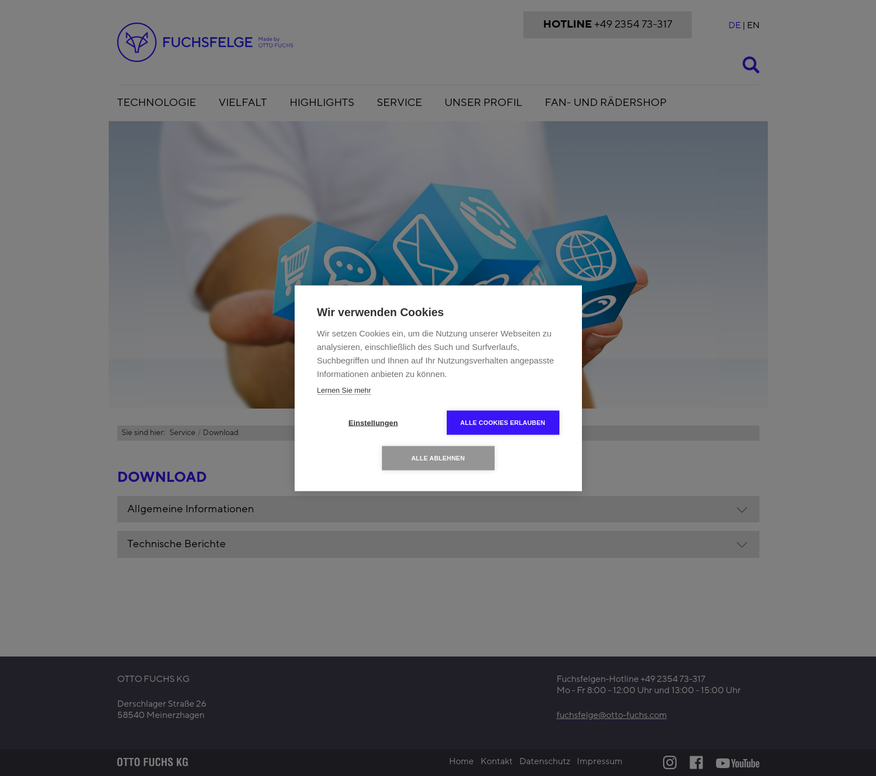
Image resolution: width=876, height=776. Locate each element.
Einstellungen (373, 422)
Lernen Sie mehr (344, 389)
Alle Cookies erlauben (502, 422)
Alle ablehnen (438, 457)
